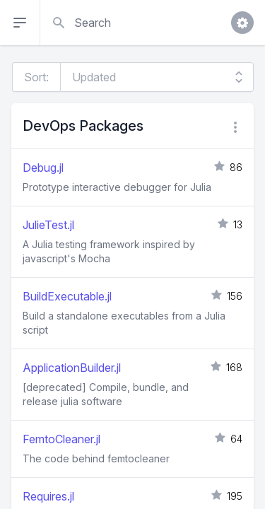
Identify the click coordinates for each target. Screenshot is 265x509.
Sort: (36, 77)
